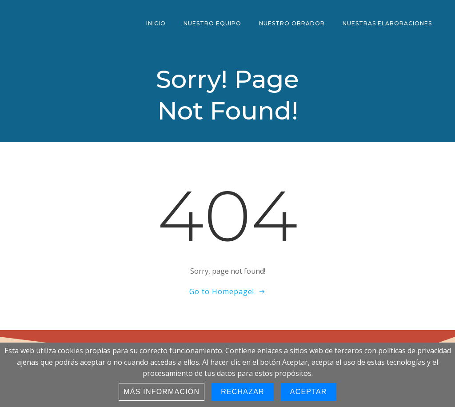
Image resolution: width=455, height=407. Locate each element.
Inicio (156, 23)
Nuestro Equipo (212, 23)
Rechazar (242, 391)
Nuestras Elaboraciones (387, 23)
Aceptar (308, 391)
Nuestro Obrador (292, 23)
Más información (162, 391)
